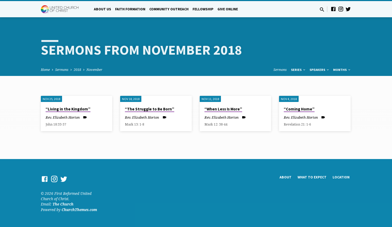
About (285, 177)
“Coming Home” (299, 109)
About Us (102, 9)
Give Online (227, 9)
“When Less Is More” (223, 109)
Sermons (61, 69)
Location (341, 177)
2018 (77, 69)
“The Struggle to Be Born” (149, 109)
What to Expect (312, 177)
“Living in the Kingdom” (68, 109)
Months (342, 70)
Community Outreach (169, 9)
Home (45, 69)
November (94, 69)
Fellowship (203, 9)
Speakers (320, 70)
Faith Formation (130, 9)
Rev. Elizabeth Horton (63, 117)
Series (298, 70)
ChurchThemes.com (79, 209)
